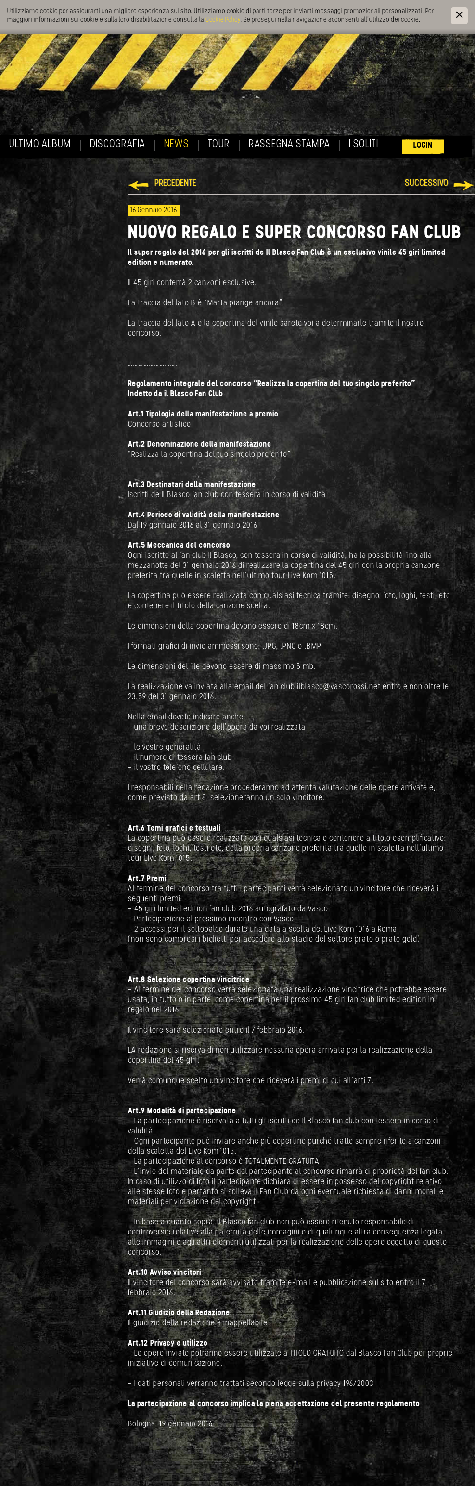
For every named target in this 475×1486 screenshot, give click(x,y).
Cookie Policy (222, 20)
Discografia (117, 144)
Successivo (427, 183)
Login (423, 145)
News (176, 144)
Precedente (175, 183)
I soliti (363, 144)
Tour (219, 144)
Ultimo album (40, 144)
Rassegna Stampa (289, 144)
